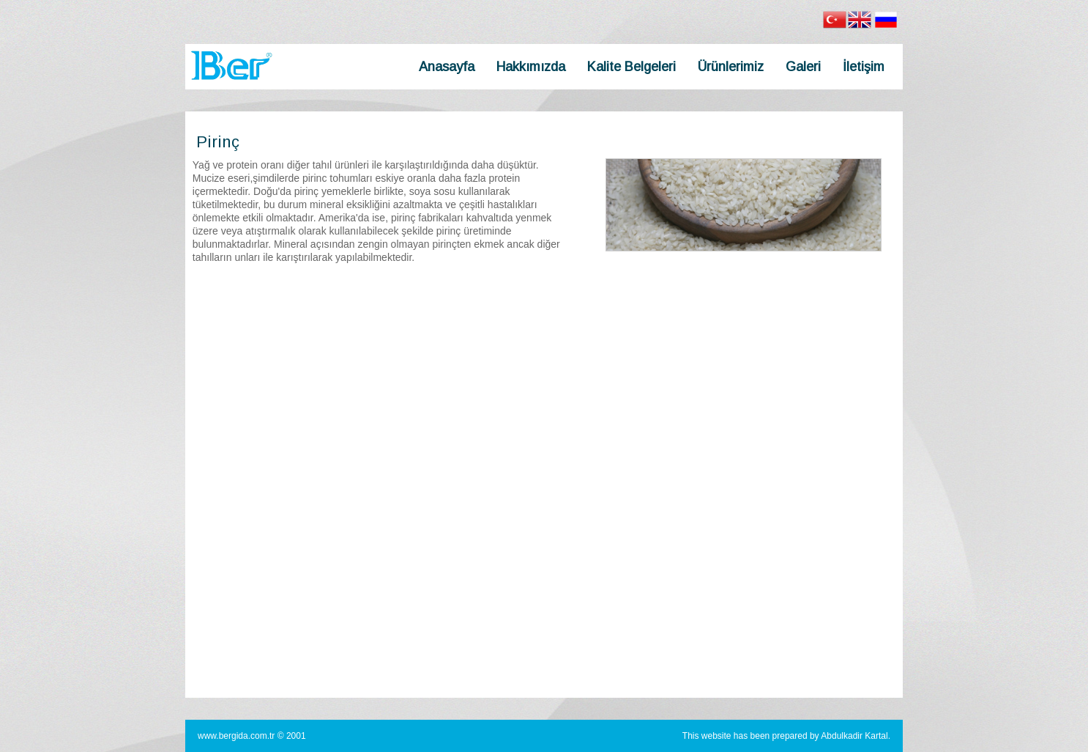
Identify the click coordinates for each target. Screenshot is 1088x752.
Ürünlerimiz (731, 66)
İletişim (863, 66)
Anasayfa (446, 66)
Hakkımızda (530, 66)
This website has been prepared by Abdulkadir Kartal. (786, 736)
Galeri (803, 66)
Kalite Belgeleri (631, 66)
